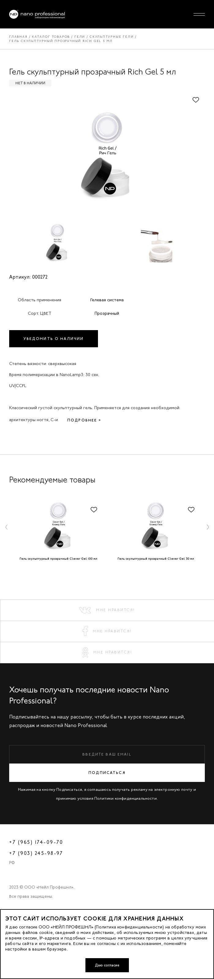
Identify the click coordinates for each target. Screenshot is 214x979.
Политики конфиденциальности (125, 798)
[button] (6, 527)
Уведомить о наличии (54, 338)
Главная (18, 37)
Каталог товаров (51, 37)
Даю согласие (107, 965)
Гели (79, 37)
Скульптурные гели (111, 37)
